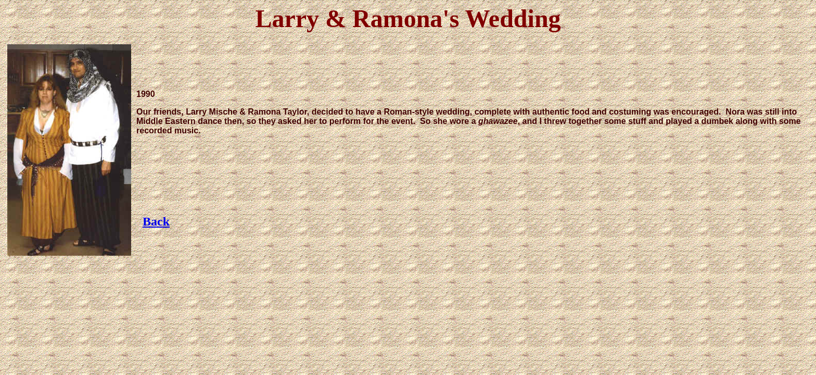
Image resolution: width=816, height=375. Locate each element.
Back (156, 221)
